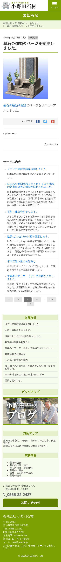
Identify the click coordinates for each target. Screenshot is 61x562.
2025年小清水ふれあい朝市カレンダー (24, 374)
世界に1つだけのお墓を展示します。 (28, 236)
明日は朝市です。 (14, 380)
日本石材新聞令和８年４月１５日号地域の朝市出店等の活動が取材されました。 (30, 185)
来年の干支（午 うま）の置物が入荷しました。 (30, 348)
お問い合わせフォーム (32, 545)
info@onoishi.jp (20, 542)
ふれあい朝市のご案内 (16, 360)
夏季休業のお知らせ (15, 354)
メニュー (54, 5)
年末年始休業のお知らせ (21, 261)
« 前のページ (10, 133)
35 (51, 299)
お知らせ (34, 23)
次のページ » (51, 144)
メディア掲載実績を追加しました (26, 169)
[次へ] (30, 304)
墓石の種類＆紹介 (15, 105)
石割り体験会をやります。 (22, 211)
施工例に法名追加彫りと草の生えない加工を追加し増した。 (30, 367)
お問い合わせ (30, 502)
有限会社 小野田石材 (13, 23)
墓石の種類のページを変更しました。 (26, 26)
